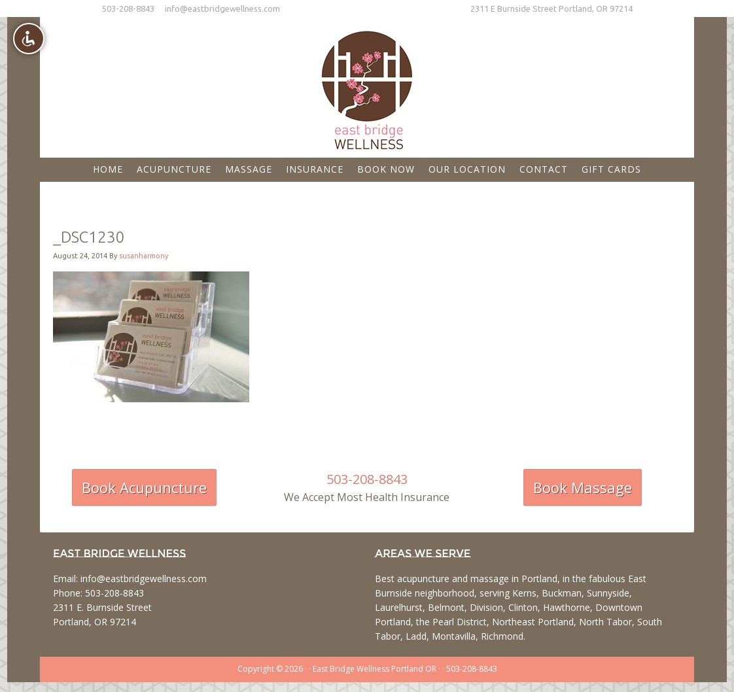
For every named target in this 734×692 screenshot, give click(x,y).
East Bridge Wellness (367, 85)
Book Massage (582, 487)
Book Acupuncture (144, 487)
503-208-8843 (128, 8)
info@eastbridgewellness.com (222, 8)
